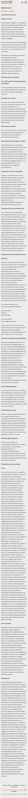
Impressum (22, 785)
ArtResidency (16, 785)
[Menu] (26, 2)
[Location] (22, 2)
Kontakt (4, 785)
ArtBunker (9, 785)
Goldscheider (4, 11)
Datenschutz (14, 787)
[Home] (7, 2)
